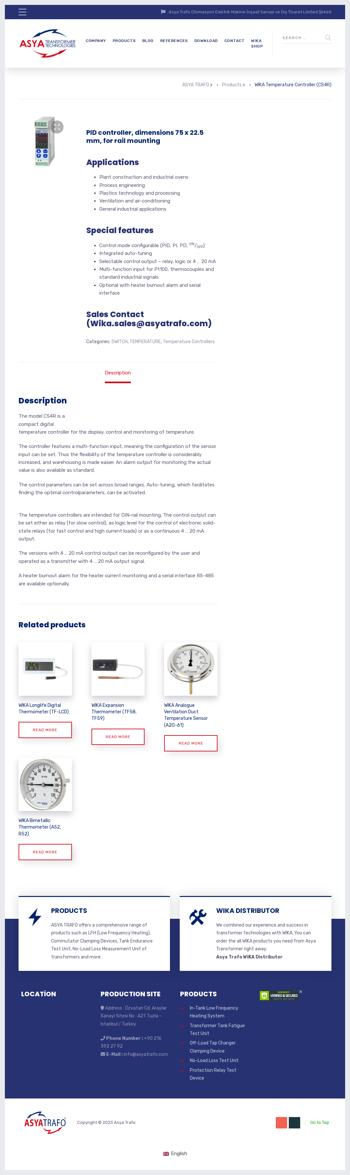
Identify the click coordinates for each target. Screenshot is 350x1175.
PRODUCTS (124, 40)
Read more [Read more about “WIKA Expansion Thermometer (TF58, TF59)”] (118, 736)
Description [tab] (118, 373)
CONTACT (234, 40)
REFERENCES (174, 40)
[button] (56, 126)
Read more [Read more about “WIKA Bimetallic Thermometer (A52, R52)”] (45, 852)
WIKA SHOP (257, 43)
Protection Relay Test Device (213, 1074)
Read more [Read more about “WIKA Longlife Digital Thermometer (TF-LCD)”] (45, 730)
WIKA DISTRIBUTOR (247, 910)
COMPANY (96, 40)
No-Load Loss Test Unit (214, 1060)
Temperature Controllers (189, 341)
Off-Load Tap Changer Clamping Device (213, 1047)
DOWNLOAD (206, 40)
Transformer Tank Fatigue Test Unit (217, 1029)
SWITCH (119, 341)
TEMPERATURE (145, 341)
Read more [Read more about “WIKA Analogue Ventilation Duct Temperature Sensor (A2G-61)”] (191, 743)
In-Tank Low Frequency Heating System (214, 1012)
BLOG (148, 40)
